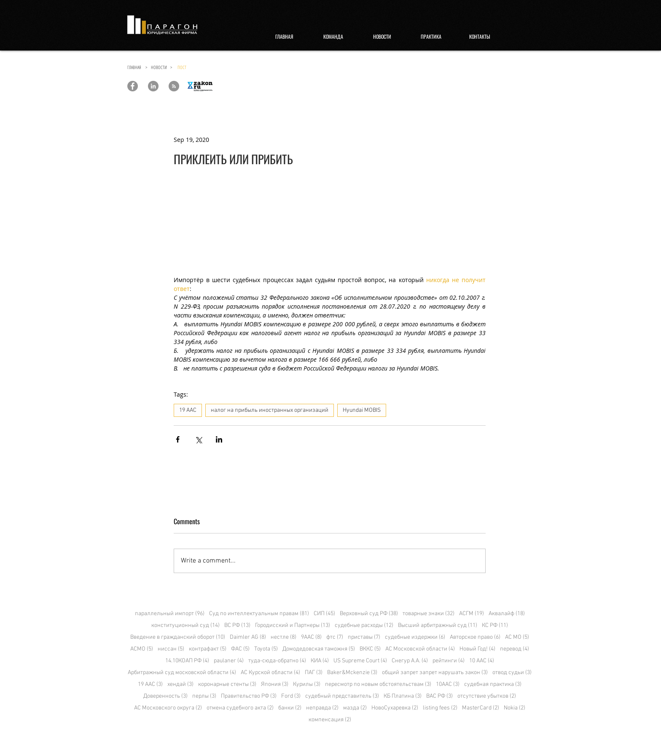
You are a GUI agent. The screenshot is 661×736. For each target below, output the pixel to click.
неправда (322, 708)
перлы (204, 696)
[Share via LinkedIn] (219, 439)
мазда (355, 708)
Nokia (514, 708)
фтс (334, 637)
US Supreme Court (360, 660)
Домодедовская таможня (318, 649)
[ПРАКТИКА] (430, 37)
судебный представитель (342, 696)
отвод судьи (512, 672)
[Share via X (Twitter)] (198, 439)
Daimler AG (248, 637)
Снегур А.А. (410, 660)
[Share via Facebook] (178, 439)
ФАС (240, 649)
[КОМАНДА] (333, 37)
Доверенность (165, 696)
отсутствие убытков (486, 696)
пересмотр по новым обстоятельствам (378, 684)
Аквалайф (507, 613)
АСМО (141, 649)
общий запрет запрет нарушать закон (435, 672)
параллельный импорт (169, 613)
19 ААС (187, 410)
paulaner (229, 660)
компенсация (330, 719)
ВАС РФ (439, 696)
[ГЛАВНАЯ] (284, 37)
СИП (324, 613)
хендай (180, 684)
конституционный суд (185, 625)
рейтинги (449, 660)
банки (289, 708)
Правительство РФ (249, 696)
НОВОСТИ (160, 67)
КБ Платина (403, 696)
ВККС (370, 649)
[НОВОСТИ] (381, 37)
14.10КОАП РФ (187, 660)
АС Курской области (270, 672)
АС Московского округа (168, 708)
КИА (320, 660)
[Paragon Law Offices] (132, 86)
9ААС (311, 637)
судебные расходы (364, 625)
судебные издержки (415, 637)
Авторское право (475, 637)
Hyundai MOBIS (362, 410)
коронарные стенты (227, 684)
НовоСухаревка (394, 708)
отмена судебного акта (240, 708)
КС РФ (495, 625)
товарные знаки (428, 613)
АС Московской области (420, 649)
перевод (514, 649)
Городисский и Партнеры (292, 625)
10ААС (447, 684)
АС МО (517, 637)
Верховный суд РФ (369, 613)
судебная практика (492, 684)
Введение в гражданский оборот (177, 637)
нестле (283, 637)
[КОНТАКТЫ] (479, 37)
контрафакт (207, 649)
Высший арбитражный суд (437, 625)
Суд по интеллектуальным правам (259, 613)
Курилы (306, 684)
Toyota (266, 649)
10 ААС (481, 660)
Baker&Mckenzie (352, 672)
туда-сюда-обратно (277, 660)
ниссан (171, 649)
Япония (274, 684)
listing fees (440, 708)
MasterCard (480, 708)
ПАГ (313, 672)
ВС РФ (237, 625)
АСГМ (471, 613)
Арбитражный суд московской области (182, 672)
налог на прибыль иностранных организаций (269, 410)
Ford (291, 696)
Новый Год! (477, 649)
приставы (364, 637)
